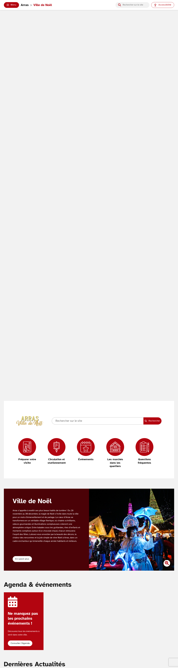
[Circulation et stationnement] (56, 451)
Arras (25, 5)
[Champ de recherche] (135, 5)
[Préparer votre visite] (27, 451)
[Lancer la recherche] (119, 4)
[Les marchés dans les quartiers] (115, 453)
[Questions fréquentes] (144, 451)
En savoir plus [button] (22, 559)
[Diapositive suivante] (169, 529)
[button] (11, 5)
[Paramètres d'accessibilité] (162, 5)
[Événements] (85, 449)
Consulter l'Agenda (20, 643)
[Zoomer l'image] (166, 563)
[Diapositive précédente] (94, 529)
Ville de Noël (42, 5)
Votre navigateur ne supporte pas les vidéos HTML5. (89, 215)
